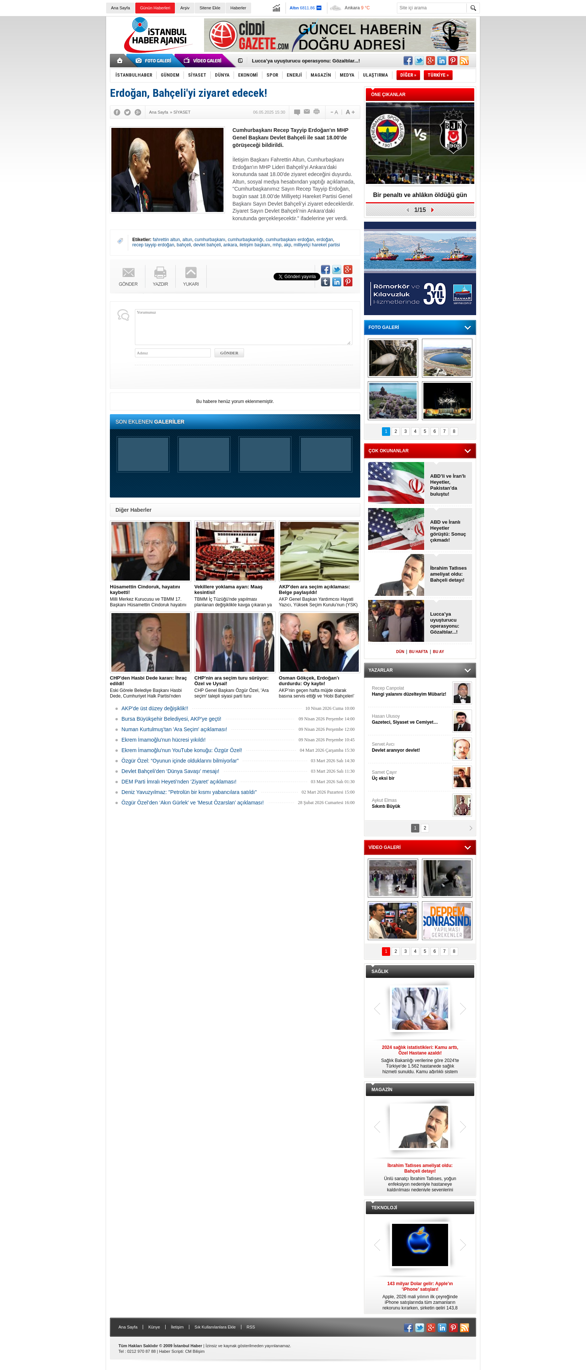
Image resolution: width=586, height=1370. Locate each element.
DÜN (400, 652)
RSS (251, 1327)
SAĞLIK (379, 971)
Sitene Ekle (210, 8)
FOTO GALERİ (383, 327)
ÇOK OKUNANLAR (388, 450)
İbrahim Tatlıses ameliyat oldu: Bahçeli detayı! (448, 574)
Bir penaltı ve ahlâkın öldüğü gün (420, 195)
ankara (230, 244)
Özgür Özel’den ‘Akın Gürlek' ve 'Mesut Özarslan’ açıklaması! (192, 803)
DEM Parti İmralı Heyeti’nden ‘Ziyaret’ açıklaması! (179, 782)
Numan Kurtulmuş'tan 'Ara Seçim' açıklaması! (174, 729)
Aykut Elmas (411, 803)
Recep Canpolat (411, 691)
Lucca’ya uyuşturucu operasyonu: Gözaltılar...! (306, 61)
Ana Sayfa (120, 8)
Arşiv (184, 8)
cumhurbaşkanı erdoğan (290, 239)
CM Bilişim (194, 1351)
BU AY (438, 652)
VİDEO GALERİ (384, 847)
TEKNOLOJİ (384, 1207)
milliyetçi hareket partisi (317, 244)
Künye (154, 1327)
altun (187, 239)
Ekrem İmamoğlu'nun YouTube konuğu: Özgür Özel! (181, 750)
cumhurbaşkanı (210, 239)
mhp (277, 244)
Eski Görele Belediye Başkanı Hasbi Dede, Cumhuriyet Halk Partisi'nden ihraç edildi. (150, 687)
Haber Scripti (171, 1351)
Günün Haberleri (155, 8)
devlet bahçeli (206, 244)
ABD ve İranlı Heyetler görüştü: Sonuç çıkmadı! (448, 531)
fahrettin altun (166, 239)
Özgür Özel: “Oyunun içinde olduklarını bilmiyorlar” (180, 761)
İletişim (177, 1327)
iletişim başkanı (255, 244)
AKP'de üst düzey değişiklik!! (154, 708)
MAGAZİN (381, 1089)
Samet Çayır (411, 775)
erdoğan (325, 239)
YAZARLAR (380, 670)
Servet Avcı (411, 747)
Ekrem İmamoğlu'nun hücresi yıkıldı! (163, 740)
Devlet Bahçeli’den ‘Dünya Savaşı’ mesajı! (170, 771)
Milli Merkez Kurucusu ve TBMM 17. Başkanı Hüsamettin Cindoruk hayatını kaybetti (150, 596)
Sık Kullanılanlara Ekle (215, 1327)
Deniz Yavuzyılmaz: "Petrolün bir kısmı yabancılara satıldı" (189, 792)
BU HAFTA (418, 652)
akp (287, 244)
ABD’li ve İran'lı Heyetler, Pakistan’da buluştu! (448, 485)
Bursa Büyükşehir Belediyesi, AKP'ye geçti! (171, 719)
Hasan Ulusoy (411, 719)
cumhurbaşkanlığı (245, 239)
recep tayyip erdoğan (153, 244)
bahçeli (184, 244)
